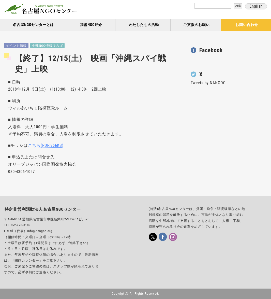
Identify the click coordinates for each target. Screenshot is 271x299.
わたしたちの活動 (144, 25)
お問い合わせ (246, 25)
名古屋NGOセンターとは (33, 25)
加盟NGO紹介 (91, 25)
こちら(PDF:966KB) (46, 145)
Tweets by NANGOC (208, 82)
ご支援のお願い (196, 25)
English (256, 6)
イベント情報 (16, 46)
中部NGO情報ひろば (47, 46)
